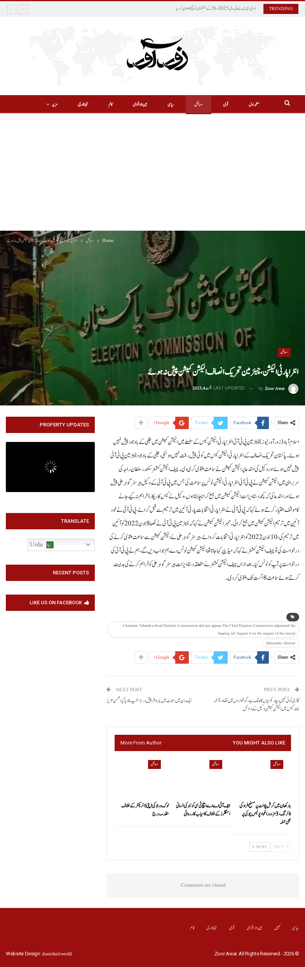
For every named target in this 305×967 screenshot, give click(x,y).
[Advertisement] (152, 172)
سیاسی (159, 104)
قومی (216, 104)
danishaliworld (57, 954)
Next (259, 847)
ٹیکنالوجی (212, 928)
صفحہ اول (246, 104)
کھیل (277, 928)
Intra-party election (280, 643)
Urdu (42, 545)
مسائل (188, 104)
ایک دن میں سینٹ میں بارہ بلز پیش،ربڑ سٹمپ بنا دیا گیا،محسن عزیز (149, 701)
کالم (96, 104)
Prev (281, 847)
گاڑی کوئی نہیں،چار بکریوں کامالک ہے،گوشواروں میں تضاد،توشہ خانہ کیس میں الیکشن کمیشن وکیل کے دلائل (256, 705)
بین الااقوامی (127, 104)
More (66, 104)
